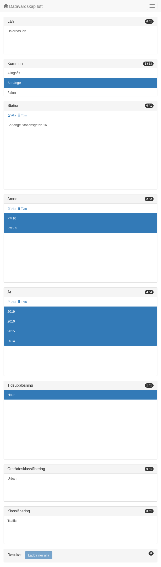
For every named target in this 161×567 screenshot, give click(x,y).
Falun (11, 92)
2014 (11, 341)
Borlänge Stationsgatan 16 (27, 125)
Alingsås (13, 73)
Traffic (12, 521)
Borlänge (14, 83)
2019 (11, 311)
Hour (11, 395)
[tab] (80, 555)
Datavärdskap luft (23, 6)
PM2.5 (12, 228)
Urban (12, 478)
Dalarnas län (16, 31)
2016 (11, 321)
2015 (11, 331)
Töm (22, 208)
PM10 (11, 218)
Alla (12, 115)
